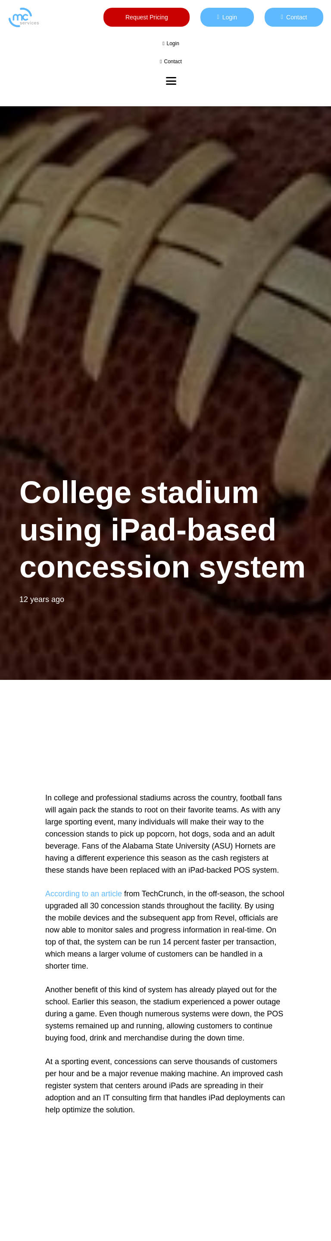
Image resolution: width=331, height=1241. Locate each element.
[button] (171, 81)
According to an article (83, 893)
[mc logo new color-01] (23, 17)
